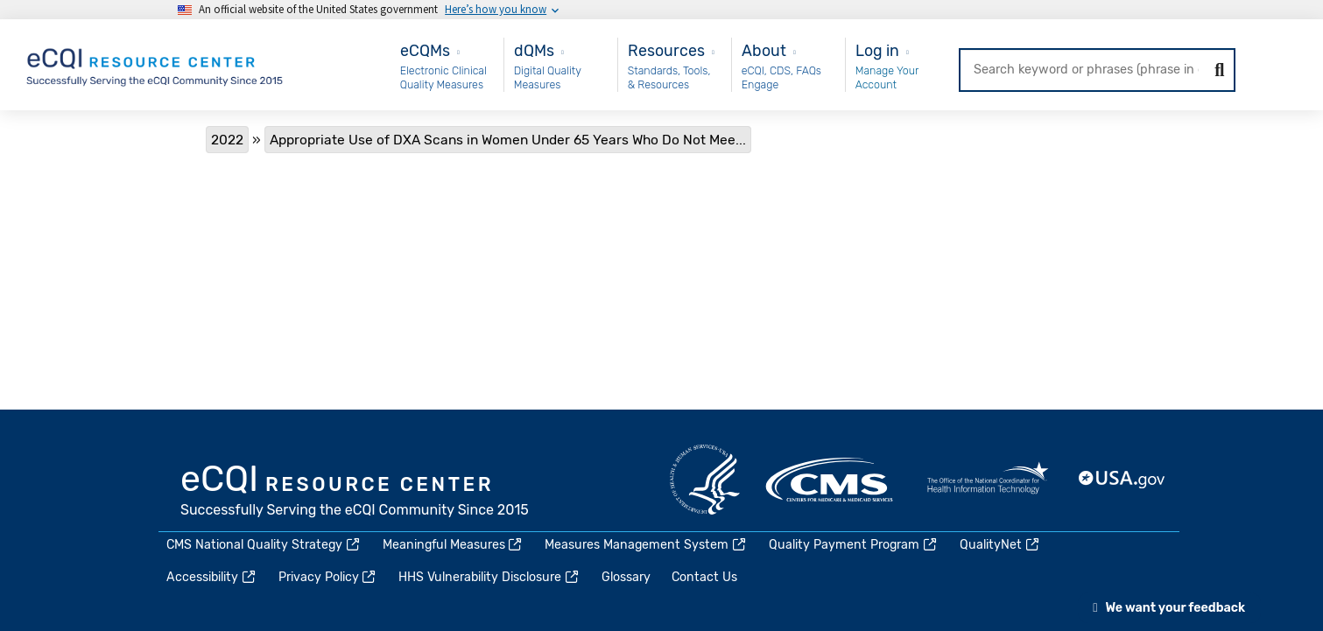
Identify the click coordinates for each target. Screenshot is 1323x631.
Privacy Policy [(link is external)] (328, 577)
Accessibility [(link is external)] (211, 577)
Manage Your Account (886, 77)
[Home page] (155, 63)
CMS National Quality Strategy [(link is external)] (264, 544)
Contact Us (704, 577)
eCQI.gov (355, 493)
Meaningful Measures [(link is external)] (453, 544)
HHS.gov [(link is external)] (705, 480)
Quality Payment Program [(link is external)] (854, 544)
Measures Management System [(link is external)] (646, 544)
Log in (877, 50)
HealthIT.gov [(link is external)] (987, 479)
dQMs (534, 50)
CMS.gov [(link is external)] (831, 479)
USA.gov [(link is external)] (1122, 479)
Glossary (626, 577)
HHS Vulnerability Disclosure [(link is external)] (489, 577)
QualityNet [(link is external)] (1000, 544)
